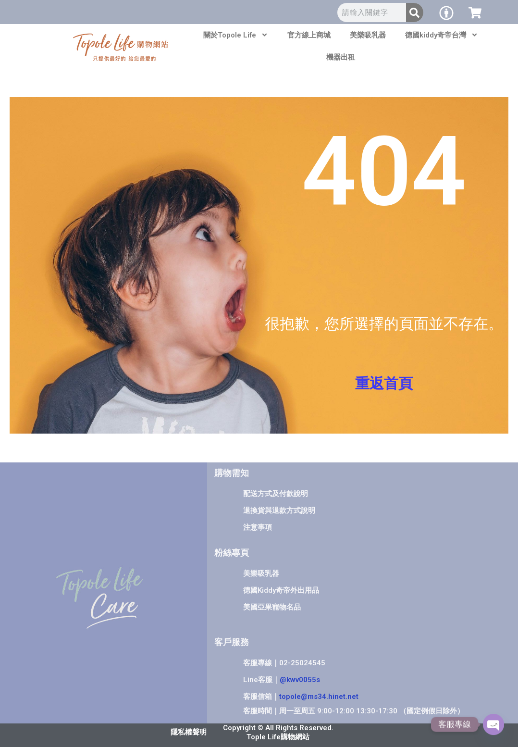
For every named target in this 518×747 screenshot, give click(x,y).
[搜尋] (414, 12)
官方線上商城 (309, 35)
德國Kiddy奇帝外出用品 (281, 590)
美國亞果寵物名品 (272, 607)
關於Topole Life (235, 34)
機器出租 (340, 57)
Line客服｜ (281, 679)
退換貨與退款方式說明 (279, 510)
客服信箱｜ (300, 696)
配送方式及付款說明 (275, 493)
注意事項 (257, 527)
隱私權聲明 (189, 732)
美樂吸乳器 (368, 35)
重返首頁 (384, 383)
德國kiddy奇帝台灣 (441, 34)
